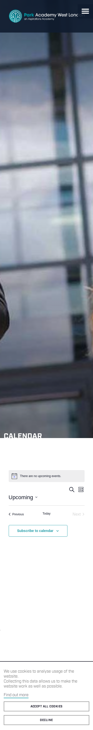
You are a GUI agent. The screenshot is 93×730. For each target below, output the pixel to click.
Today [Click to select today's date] (46, 513)
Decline (46, 720)
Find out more (16, 695)
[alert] (47, 476)
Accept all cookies (47, 706)
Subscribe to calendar (35, 531)
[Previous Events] (16, 514)
